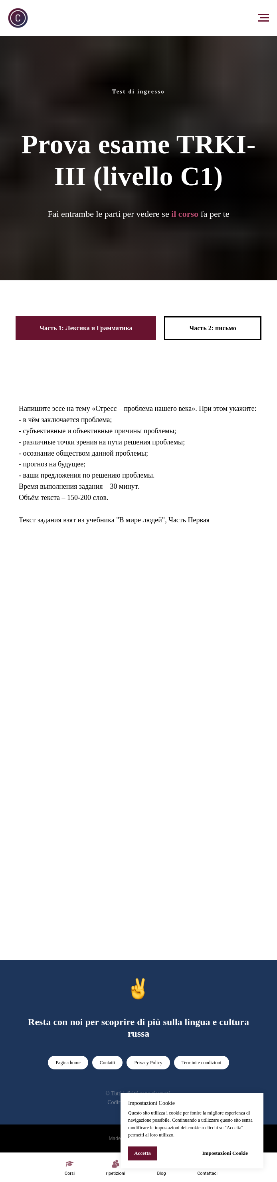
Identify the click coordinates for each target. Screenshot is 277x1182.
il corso (184, 214)
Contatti (107, 1062)
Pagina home (67, 1062)
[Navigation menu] (263, 18)
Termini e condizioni (202, 1062)
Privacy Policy (148, 1062)
